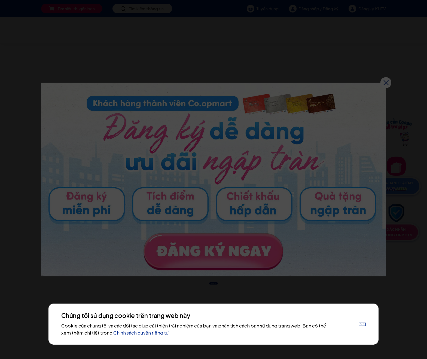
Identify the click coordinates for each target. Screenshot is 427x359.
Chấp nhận (350, 323)
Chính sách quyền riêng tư (165, 333)
